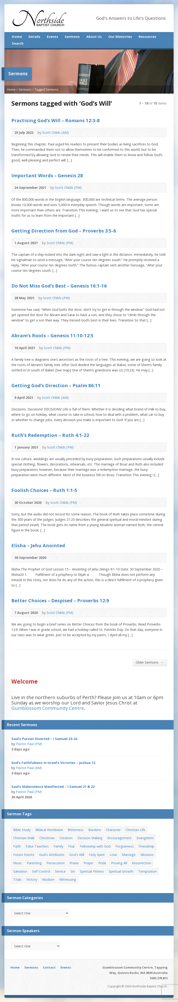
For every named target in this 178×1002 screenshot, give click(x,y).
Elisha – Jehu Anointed (38, 545)
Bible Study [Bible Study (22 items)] (22, 830)
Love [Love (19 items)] (113, 854)
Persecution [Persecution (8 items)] (56, 863)
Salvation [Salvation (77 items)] (20, 871)
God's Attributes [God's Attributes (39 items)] (51, 854)
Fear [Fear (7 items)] (71, 846)
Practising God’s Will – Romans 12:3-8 (55, 120)
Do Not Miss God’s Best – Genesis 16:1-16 (59, 285)
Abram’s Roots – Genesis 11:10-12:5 (52, 335)
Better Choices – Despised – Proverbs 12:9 (60, 600)
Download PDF (90, 132)
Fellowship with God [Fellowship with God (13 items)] (95, 846)
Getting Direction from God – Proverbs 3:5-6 (63, 230)
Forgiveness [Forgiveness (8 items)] (124, 846)
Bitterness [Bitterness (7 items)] (75, 830)
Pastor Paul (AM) (29, 768)
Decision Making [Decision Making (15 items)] (89, 838)
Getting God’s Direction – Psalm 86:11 (56, 385)
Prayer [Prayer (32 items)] (88, 863)
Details (34, 36)
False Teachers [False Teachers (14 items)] (37, 846)
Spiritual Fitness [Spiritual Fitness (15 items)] (92, 871)
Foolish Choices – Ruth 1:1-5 (44, 490)
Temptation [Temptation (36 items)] (147, 871)
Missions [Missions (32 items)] (147, 854)
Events (52, 36)
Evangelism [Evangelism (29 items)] (145, 838)
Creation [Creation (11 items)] (66, 838)
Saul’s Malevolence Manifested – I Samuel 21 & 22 (53, 786)
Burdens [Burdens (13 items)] (94, 830)
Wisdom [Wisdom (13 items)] (48, 879)
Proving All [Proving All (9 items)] (119, 863)
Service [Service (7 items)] (60, 871)
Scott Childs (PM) (68, 187)
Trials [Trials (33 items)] (17, 879)
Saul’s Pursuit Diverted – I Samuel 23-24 (44, 739)
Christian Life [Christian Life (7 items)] (135, 830)
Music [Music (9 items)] (17, 863)
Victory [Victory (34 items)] (31, 879)
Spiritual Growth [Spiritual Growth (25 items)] (121, 871)
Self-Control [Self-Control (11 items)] (41, 871)
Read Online (83, 132)
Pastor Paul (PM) (29, 744)
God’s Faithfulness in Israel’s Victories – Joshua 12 (53, 762)
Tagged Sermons (46, 89)
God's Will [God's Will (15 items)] (76, 854)
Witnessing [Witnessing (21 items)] (67, 879)
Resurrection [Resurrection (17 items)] (141, 863)
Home (17, 36)
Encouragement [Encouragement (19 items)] (119, 838)
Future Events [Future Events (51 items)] (23, 854)
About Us (94, 36)
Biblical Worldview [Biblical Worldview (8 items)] (49, 830)
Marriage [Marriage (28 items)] (129, 854)
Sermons (72, 36)
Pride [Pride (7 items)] (102, 863)
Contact (49, 967)
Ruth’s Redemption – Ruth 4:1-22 (50, 435)
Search (17, 43)
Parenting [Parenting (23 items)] (34, 863)
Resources (147, 36)
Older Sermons (149, 662)
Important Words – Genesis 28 (47, 175)
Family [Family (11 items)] (58, 846)
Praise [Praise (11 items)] (74, 863)
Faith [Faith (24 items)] (17, 846)
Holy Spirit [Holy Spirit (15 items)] (97, 854)
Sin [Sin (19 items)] (72, 871)
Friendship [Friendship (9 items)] (146, 846)
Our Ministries (120, 36)
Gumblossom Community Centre (47, 708)
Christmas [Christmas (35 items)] (47, 838)
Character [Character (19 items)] (113, 830)
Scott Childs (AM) (55, 132)
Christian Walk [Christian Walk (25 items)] (24, 838)
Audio (75, 132)
